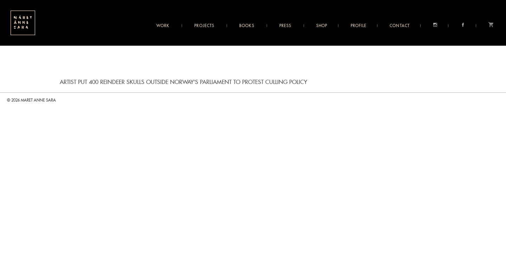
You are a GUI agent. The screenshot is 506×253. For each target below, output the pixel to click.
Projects (204, 26)
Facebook (463, 24)
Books (246, 26)
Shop (321, 26)
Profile (359, 26)
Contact (400, 26)
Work (162, 26)
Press (285, 26)
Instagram (435, 24)
